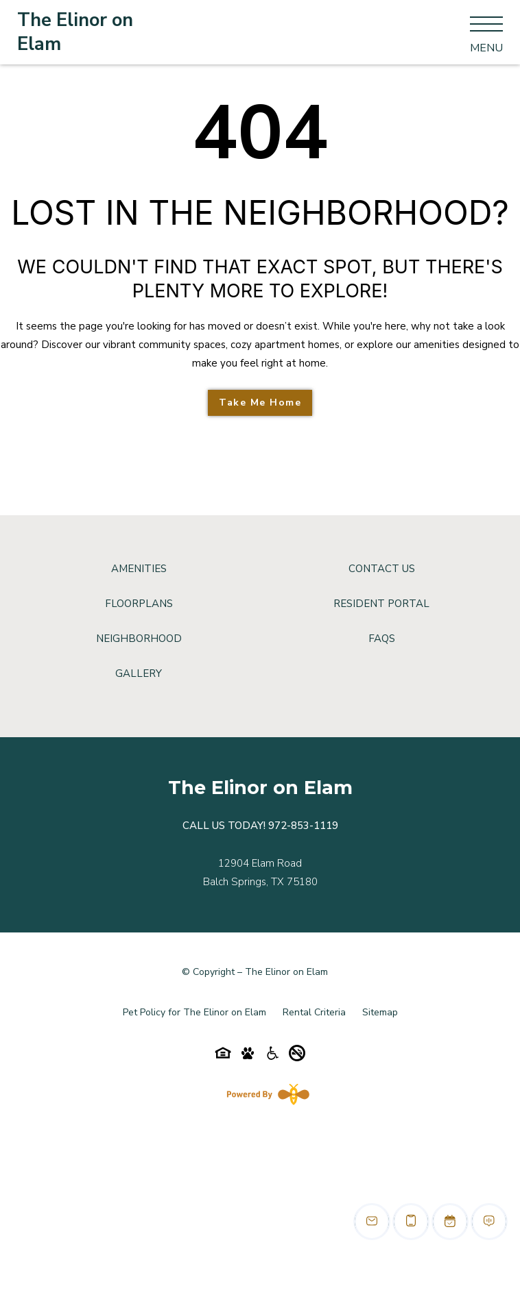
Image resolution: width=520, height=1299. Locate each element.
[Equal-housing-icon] (223, 1056)
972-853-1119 (303, 825)
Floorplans (139, 603)
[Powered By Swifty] (265, 1094)
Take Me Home (260, 402)
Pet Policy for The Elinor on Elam (194, 1012)
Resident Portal (381, 603)
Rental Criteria (314, 1012)
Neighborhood (139, 638)
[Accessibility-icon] (272, 1056)
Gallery (138, 673)
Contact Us (381, 569)
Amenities (139, 569)
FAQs (381, 638)
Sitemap (380, 1012)
